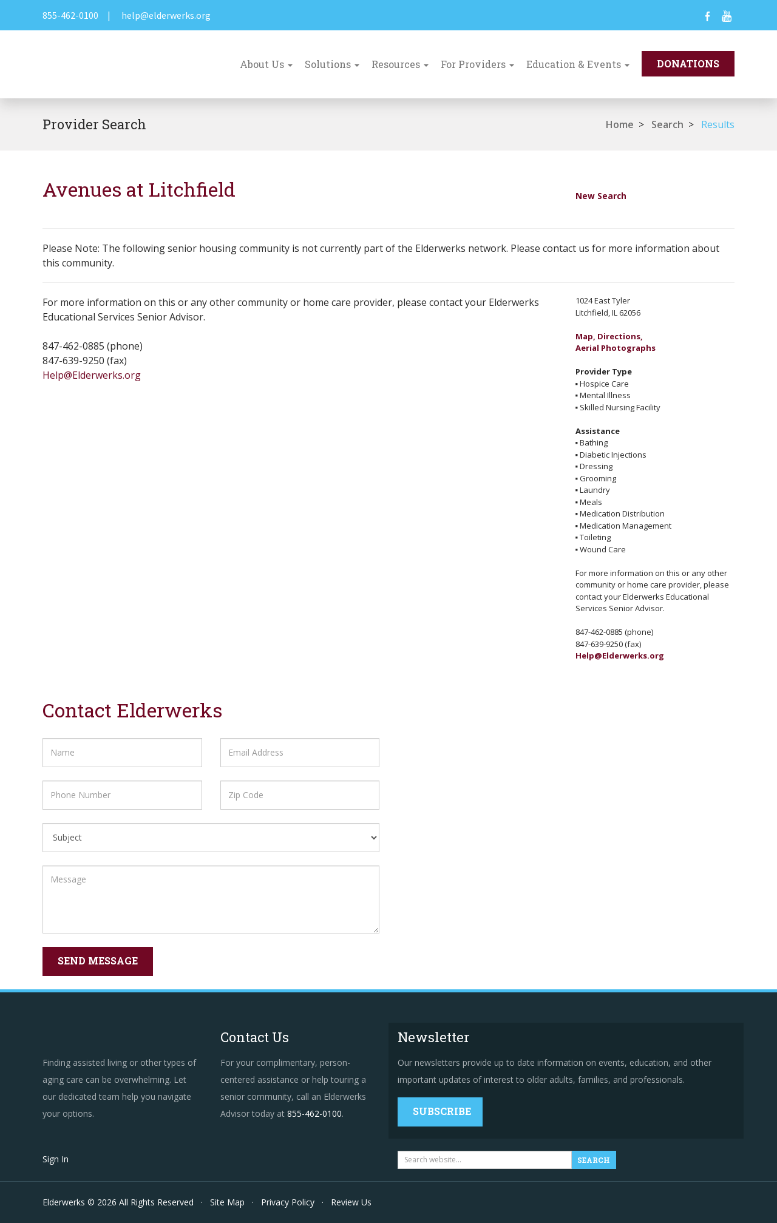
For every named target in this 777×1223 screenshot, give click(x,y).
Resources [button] (400, 64)
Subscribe (442, 1111)
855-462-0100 (70, 15)
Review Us (351, 1202)
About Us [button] (266, 64)
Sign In (55, 1159)
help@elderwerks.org (166, 15)
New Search (600, 196)
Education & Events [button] (577, 64)
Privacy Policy (287, 1202)
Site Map (227, 1202)
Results (718, 124)
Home (620, 124)
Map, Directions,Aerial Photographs (615, 342)
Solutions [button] (332, 64)
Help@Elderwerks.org (91, 375)
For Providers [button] (477, 64)
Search (667, 124)
